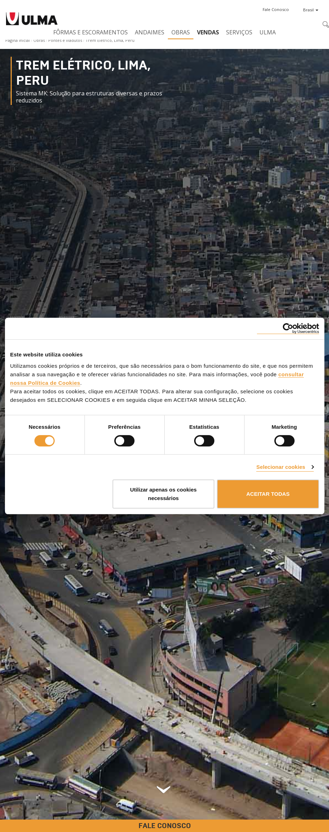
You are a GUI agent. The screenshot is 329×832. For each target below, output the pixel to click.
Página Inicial (17, 40)
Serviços (239, 32)
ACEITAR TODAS (268, 494)
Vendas (208, 32)
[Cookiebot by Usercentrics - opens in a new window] (288, 328)
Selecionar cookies (280, 467)
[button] (276, 9)
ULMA (267, 32)
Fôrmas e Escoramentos (90, 32)
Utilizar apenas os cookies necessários (163, 494)
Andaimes (149, 32)
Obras (180, 32)
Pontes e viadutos (65, 40)
